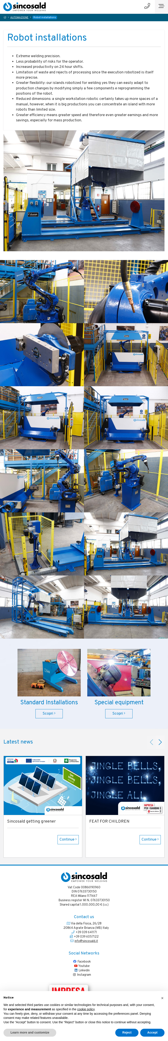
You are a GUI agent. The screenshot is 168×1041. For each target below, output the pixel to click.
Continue (68, 839)
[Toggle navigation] (161, 7)
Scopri (49, 713)
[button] (162, 998)
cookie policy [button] (85, 1009)
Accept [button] (152, 1032)
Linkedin (82, 970)
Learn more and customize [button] (29, 1032)
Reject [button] (126, 1032)
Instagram (81, 975)
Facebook (82, 962)
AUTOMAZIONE (19, 17)
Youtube (82, 966)
